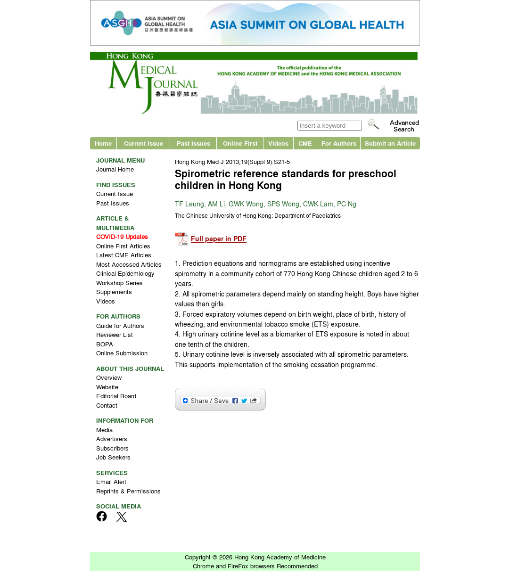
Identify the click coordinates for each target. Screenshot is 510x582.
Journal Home (115, 168)
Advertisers (111, 438)
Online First (240, 143)
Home (103, 143)
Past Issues (193, 143)
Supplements (114, 291)
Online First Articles (123, 245)
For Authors (338, 143)
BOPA (104, 343)
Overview (109, 377)
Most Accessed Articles (129, 264)
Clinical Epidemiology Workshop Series (125, 278)
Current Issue (143, 143)
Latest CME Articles (123, 254)
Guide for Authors (120, 325)
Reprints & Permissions (128, 490)
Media (104, 429)
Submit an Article (390, 143)
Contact (106, 405)
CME (305, 143)
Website (107, 386)
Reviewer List (114, 334)
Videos (278, 143)
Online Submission (122, 352)
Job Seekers (113, 456)
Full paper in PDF (219, 239)
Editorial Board (116, 395)
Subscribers (112, 447)
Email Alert (111, 481)
